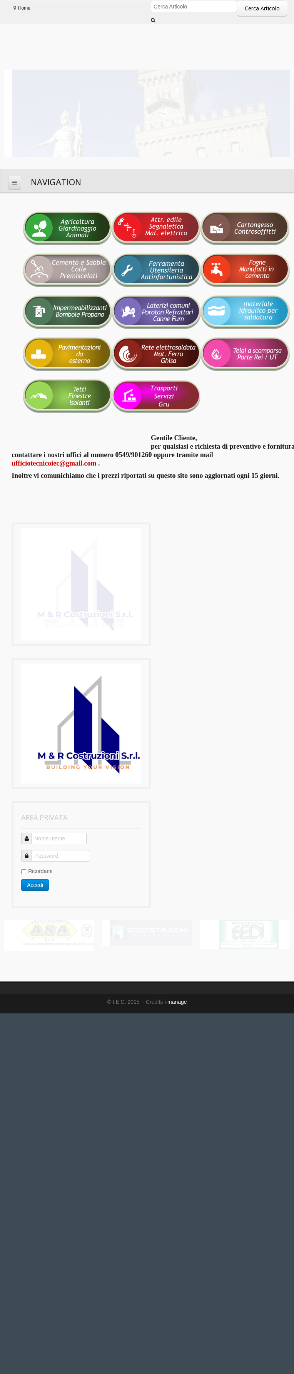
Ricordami (36, 798)
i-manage (175, 928)
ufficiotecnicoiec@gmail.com (54, 463)
